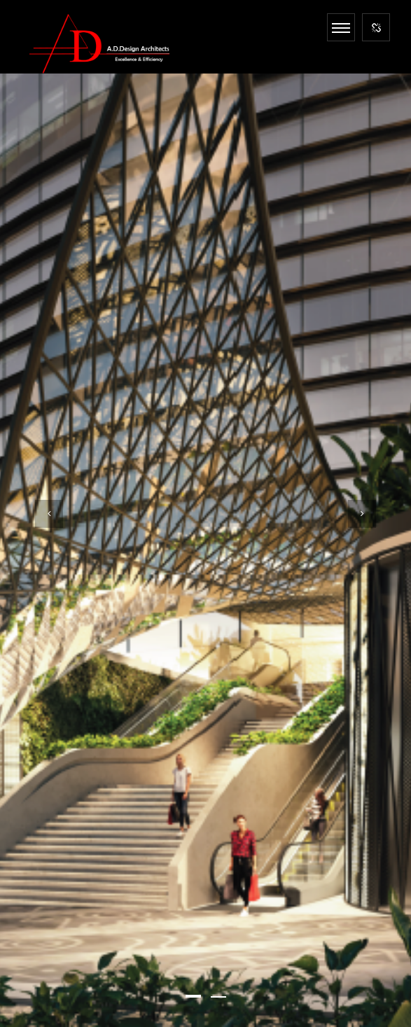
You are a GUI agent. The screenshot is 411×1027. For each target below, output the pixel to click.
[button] (193, 996)
